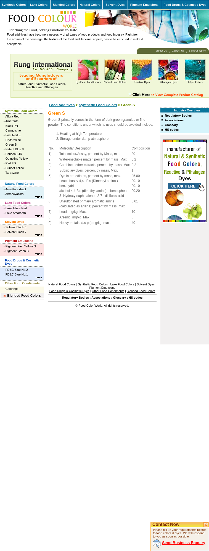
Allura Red (12, 116)
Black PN (12, 125)
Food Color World (90, 305)
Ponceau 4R (14, 154)
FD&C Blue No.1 (17, 274)
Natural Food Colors (115, 82)
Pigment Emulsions (144, 4)
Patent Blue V (15, 149)
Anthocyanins (14, 194)
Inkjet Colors (195, 82)
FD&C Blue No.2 (17, 269)
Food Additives (62, 105)
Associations (174, 120)
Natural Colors (90, 4)
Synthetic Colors (14, 4)
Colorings (12, 288)
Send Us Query (197, 50)
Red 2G (11, 163)
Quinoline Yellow (17, 158)
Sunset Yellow (15, 168)
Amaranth (11, 121)
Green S (11, 144)
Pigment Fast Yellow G (21, 246)
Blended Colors (64, 4)
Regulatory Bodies (178, 115)
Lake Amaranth (16, 213)
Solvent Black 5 (16, 227)
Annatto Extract (15, 189)
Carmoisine (13, 130)
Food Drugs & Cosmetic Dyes (185, 4)
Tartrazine (12, 172)
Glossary (171, 125)
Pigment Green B (17, 251)
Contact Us (178, 50)
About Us (161, 50)
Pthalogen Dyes (168, 82)
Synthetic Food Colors (88, 82)
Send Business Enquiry (183, 543)
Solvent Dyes (115, 4)
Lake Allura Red (16, 208)
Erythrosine (13, 139)
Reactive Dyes (142, 82)
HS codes (172, 129)
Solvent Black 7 (16, 232)
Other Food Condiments (22, 283)
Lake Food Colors (18, 202)
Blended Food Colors (24, 296)
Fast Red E (13, 135)
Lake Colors (38, 4)
